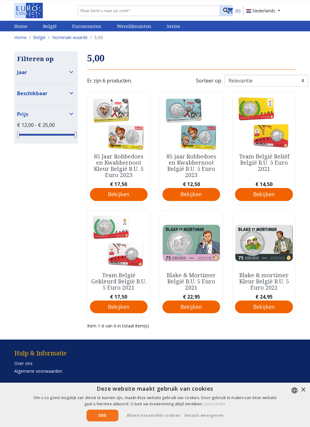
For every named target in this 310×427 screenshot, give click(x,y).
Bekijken (119, 194)
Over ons (23, 363)
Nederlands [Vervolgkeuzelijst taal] (261, 11)
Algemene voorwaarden (38, 371)
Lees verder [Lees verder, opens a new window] (215, 404)
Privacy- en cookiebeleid (38, 379)
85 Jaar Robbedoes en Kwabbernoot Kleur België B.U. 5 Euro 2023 (119, 166)
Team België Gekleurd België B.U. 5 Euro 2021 (118, 281)
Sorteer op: (209, 80)
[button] (206, 415)
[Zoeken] (155, 10)
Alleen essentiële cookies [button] (154, 415)
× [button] (303, 390)
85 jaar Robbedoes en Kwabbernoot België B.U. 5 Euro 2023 (191, 166)
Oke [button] (102, 415)
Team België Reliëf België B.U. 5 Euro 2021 (264, 162)
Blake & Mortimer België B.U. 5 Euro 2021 (191, 281)
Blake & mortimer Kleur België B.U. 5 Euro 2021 (264, 281)
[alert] (155, 405)
